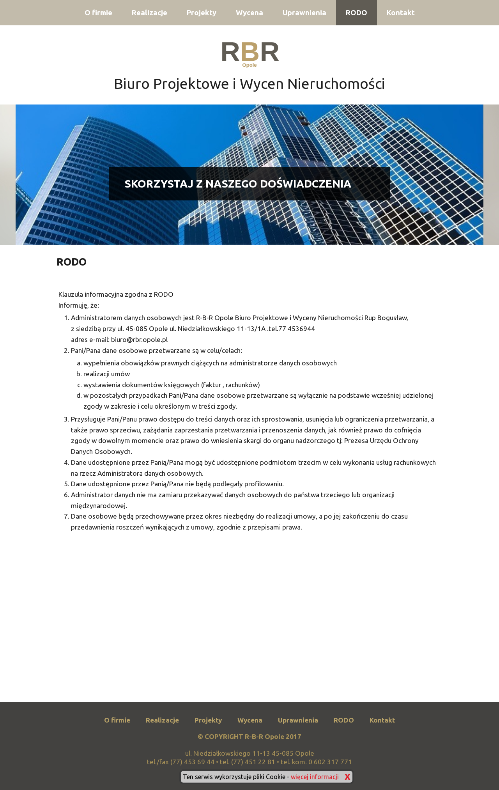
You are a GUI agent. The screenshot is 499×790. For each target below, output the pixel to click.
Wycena (249, 13)
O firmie (98, 13)
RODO (356, 13)
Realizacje (149, 13)
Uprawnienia (304, 13)
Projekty (201, 13)
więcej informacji (315, 776)
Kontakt (401, 13)
